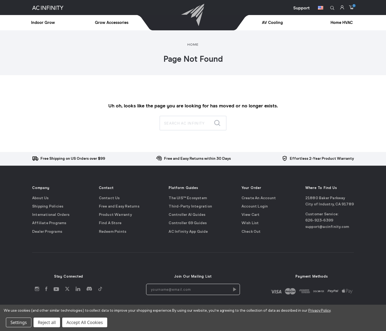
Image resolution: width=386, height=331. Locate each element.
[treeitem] (55, 23)
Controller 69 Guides (188, 223)
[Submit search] (217, 122)
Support (301, 8)
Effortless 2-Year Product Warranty (322, 159)
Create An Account (259, 198)
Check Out (251, 232)
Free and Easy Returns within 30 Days (197, 159)
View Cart (251, 215)
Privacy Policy (319, 311)
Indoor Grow (43, 23)
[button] (332, 8)
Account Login (255, 207)
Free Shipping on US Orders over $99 (72, 159)
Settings (18, 322)
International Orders (50, 215)
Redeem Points (113, 232)
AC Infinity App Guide (188, 232)
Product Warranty (115, 215)
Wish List (250, 223)
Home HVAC (342, 23)
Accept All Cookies (84, 322)
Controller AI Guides (187, 215)
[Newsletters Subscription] (234, 289)
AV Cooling (272, 23)
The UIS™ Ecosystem (188, 198)
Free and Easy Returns (119, 207)
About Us (40, 198)
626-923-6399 (319, 221)
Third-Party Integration (190, 207)
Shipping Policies (47, 207)
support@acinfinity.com (327, 227)
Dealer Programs (47, 232)
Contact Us (109, 198)
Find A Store (110, 223)
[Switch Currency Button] (320, 9)
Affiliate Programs (49, 223)
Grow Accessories (111, 23)
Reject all (47, 322)
